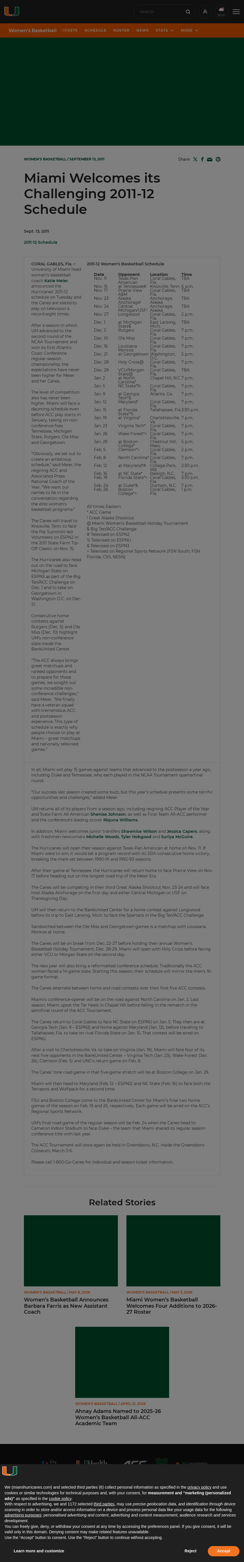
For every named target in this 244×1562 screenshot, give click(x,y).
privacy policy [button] (199, 1487)
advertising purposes (23, 1515)
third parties (104, 1504)
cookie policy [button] (60, 1498)
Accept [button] (223, 1551)
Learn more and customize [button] (39, 1551)
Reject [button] (190, 1551)
